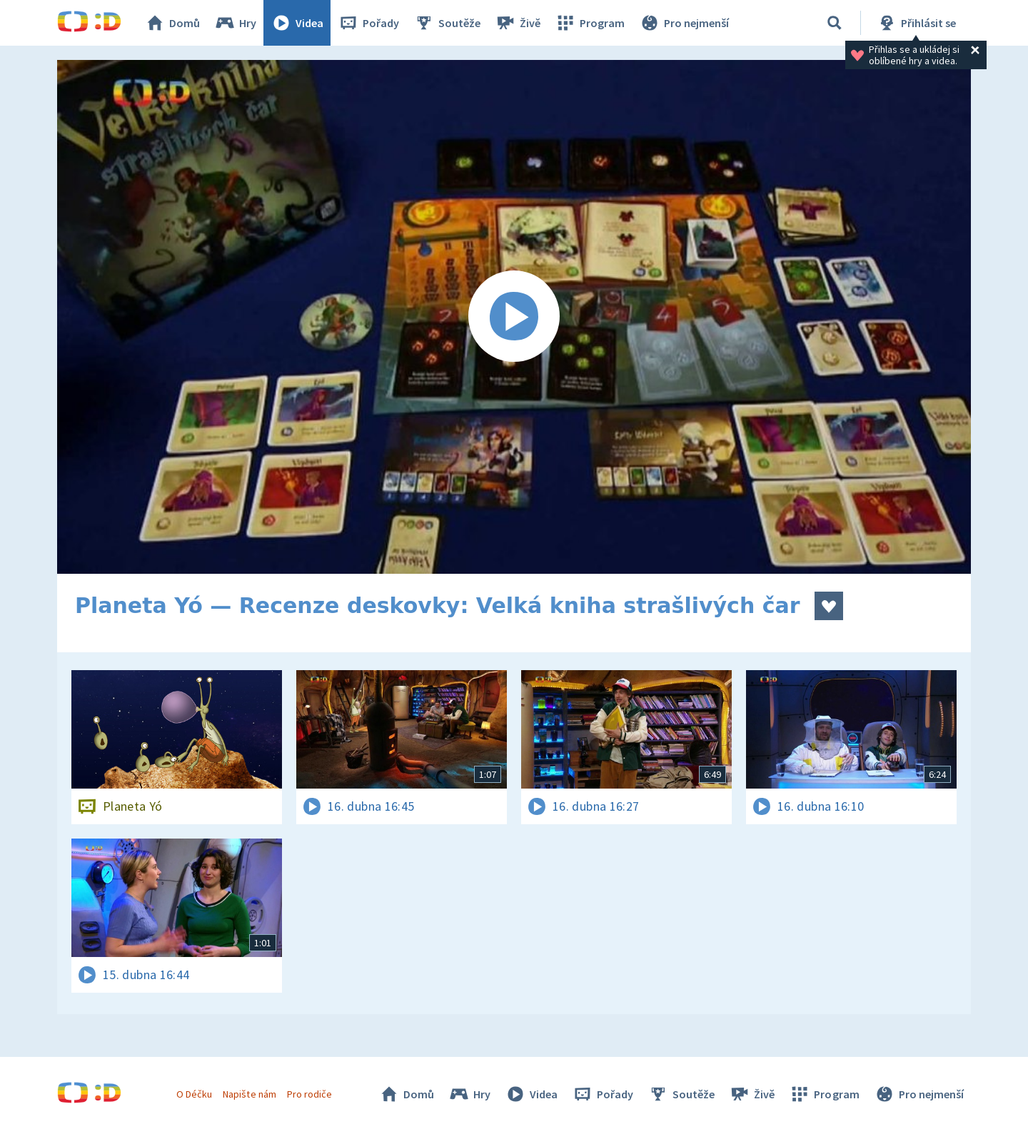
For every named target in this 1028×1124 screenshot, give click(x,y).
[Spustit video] (514, 317)
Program (590, 23)
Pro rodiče (309, 1094)
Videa (297, 23)
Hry (235, 23)
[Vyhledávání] (834, 23)
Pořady (368, 23)
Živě (517, 23)
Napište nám (249, 1094)
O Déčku (194, 1094)
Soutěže (446, 23)
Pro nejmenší (684, 23)
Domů (172, 23)
